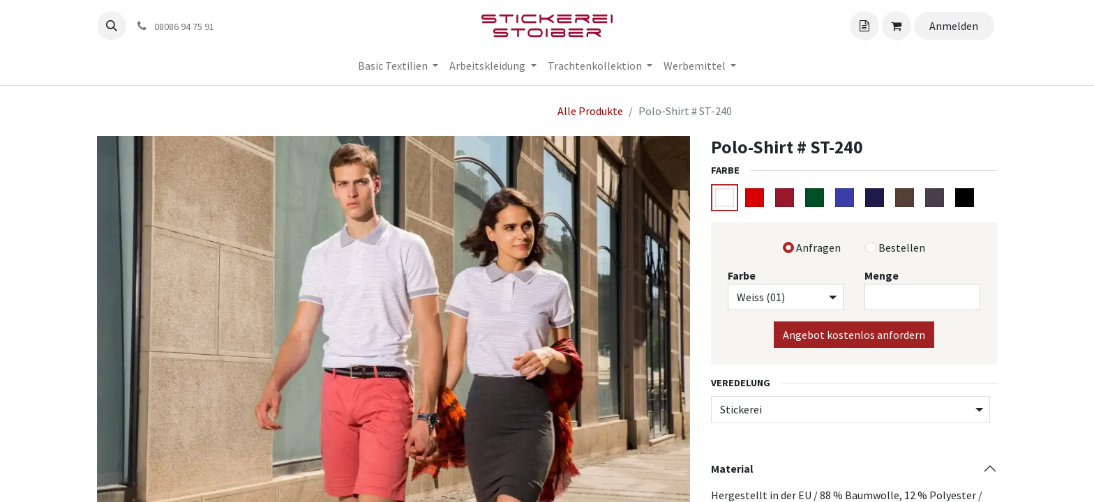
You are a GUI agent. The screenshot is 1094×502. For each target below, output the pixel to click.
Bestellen (901, 247)
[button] (111, 25)
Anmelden (953, 26)
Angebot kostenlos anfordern (854, 335)
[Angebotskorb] (864, 25)
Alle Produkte (590, 111)
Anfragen (818, 247)
